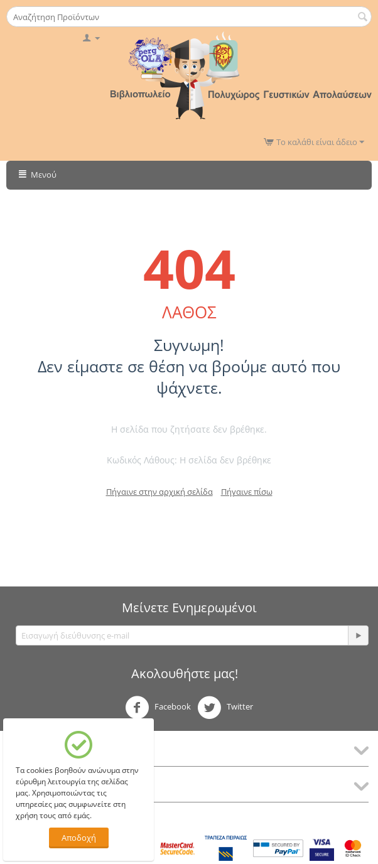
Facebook (158, 708)
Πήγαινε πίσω (247, 491)
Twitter (225, 708)
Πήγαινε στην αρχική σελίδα (159, 491)
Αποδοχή (79, 837)
